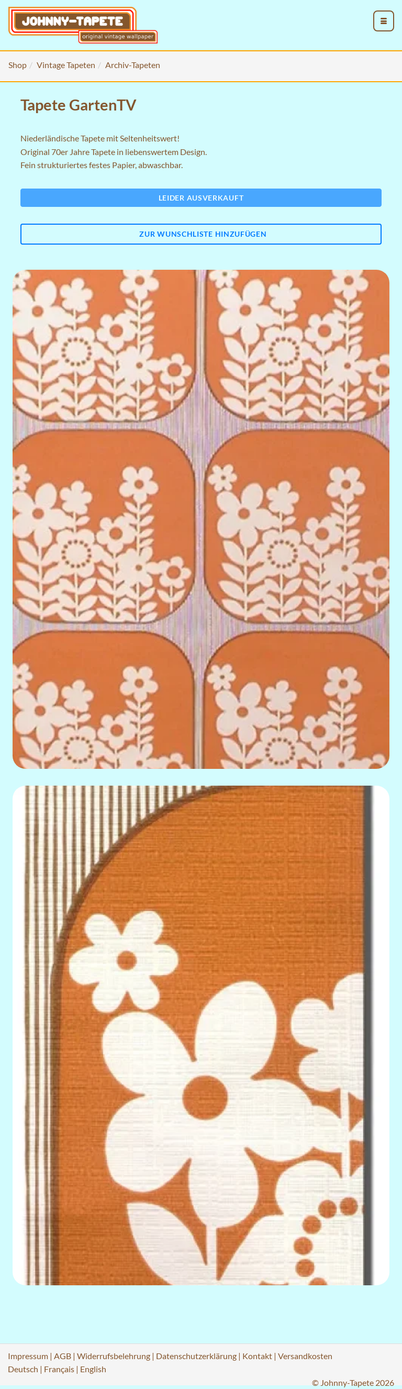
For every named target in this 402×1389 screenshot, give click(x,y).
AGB (62, 1356)
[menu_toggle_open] (383, 20)
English (93, 1369)
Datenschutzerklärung (196, 1356)
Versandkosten (305, 1356)
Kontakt (257, 1356)
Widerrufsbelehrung (113, 1356)
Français (59, 1369)
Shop (17, 65)
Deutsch (23, 1369)
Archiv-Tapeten (132, 65)
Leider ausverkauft (201, 197)
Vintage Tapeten (66, 65)
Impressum (28, 1356)
